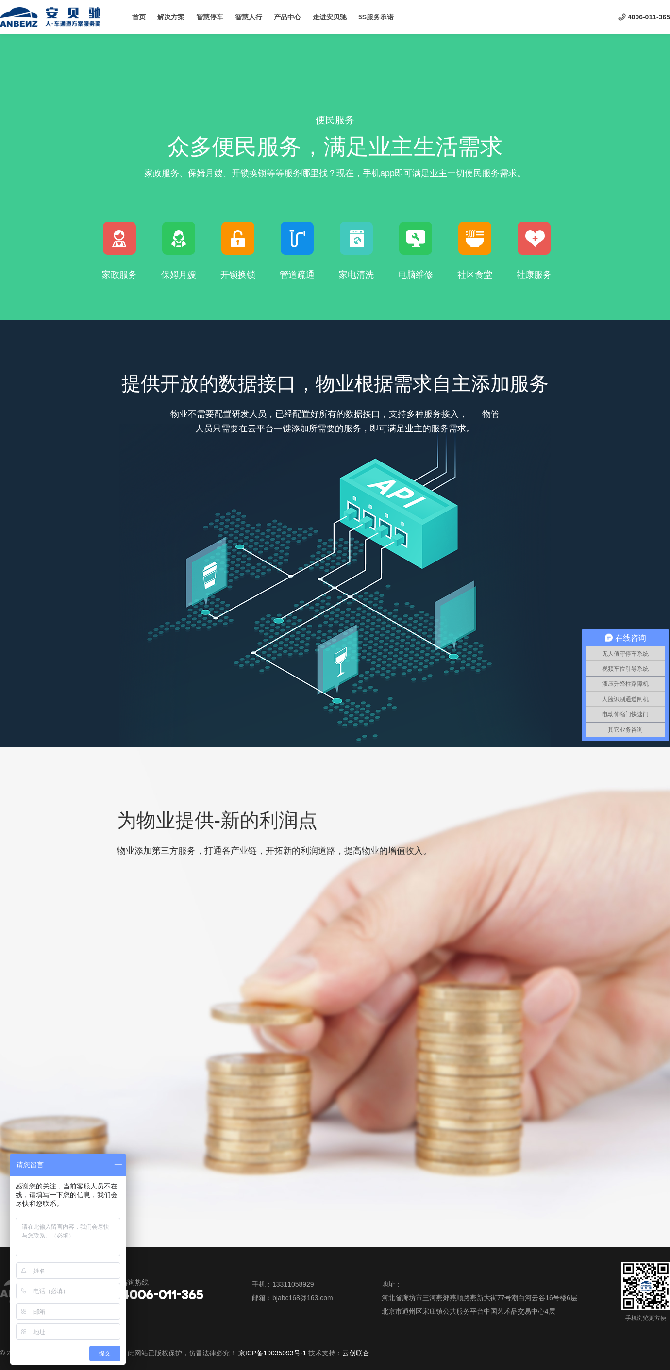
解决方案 (170, 17)
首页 (139, 17)
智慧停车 (209, 17)
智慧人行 (248, 17)
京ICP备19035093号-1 (272, 1353)
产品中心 (287, 17)
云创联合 (355, 1353)
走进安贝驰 (330, 17)
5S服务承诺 (376, 17)
